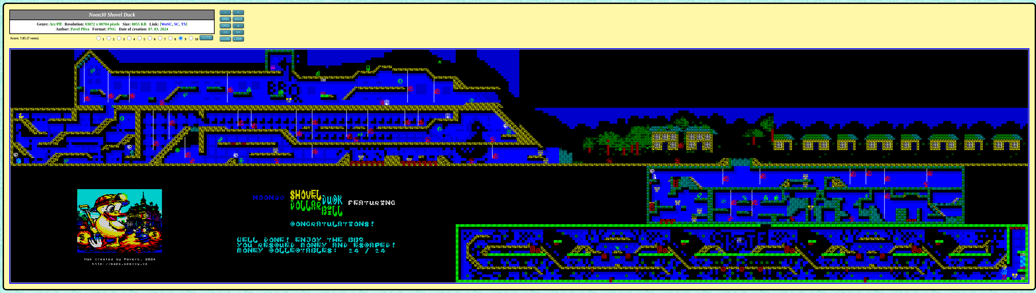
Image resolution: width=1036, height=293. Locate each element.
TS (183, 24)
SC (176, 24)
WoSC (166, 24)
